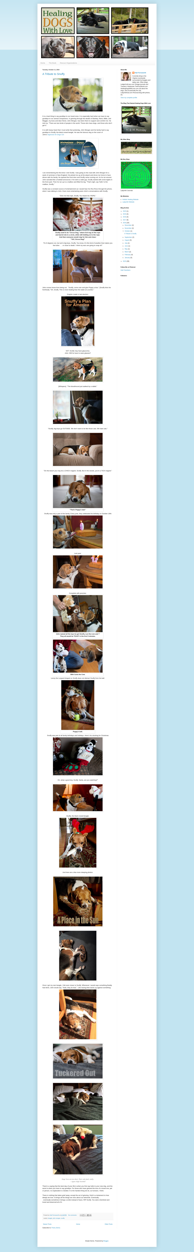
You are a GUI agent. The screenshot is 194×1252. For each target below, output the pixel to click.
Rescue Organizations (68, 63)
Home (42, 63)
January (127, 257)
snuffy (63, 1218)
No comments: (72, 1215)
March (127, 252)
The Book (52, 63)
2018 (125, 217)
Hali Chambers (125, 270)
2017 (125, 220)
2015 (125, 261)
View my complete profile (129, 98)
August (127, 240)
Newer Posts (47, 1224)
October (127, 231)
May (126, 249)
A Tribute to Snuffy (53, 74)
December (128, 225)
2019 (125, 214)
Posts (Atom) (55, 1228)
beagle (50, 1218)
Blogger (105, 1241)
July (126, 243)
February (128, 255)
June (126, 246)
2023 (125, 211)
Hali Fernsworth (140, 73)
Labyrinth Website (128, 202)
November (128, 228)
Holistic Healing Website (130, 199)
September (128, 237)
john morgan (56, 1218)
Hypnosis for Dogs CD (56, 135)
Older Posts (109, 1224)
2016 (125, 223)
